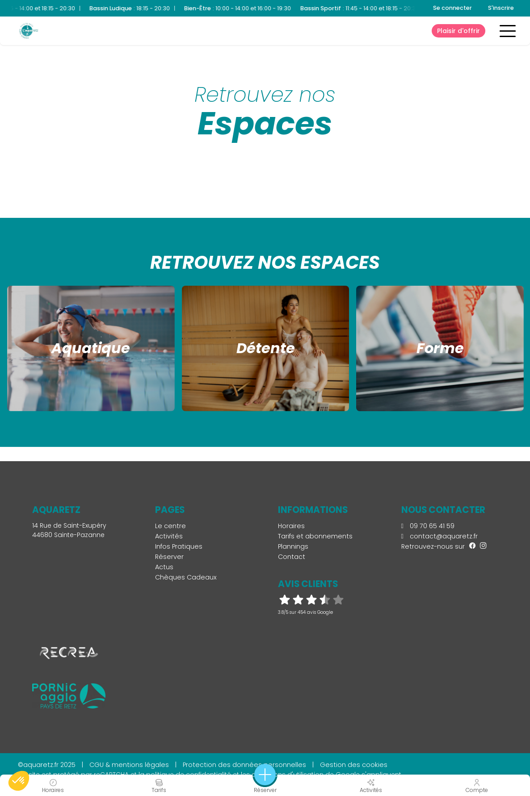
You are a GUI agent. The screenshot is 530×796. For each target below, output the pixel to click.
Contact (291, 556)
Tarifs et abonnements (315, 536)
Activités (169, 536)
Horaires (291, 525)
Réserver (169, 556)
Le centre (170, 525)
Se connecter (452, 8)
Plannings (293, 546)
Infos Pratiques (178, 546)
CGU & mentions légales (129, 764)
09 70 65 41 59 (427, 525)
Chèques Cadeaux (186, 577)
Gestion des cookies (353, 764)
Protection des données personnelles (244, 764)
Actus (164, 567)
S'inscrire (501, 8)
